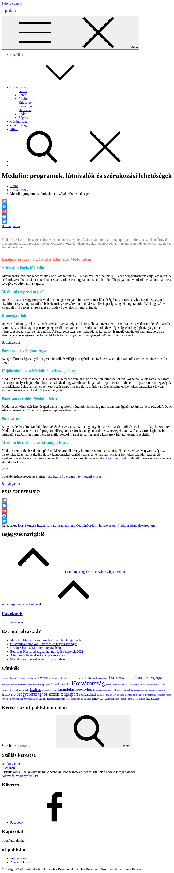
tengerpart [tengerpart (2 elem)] (98, 698)
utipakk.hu (9, 10)
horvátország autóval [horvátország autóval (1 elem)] (136, 685)
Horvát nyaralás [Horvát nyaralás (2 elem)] (61, 684)
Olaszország (18, 125)
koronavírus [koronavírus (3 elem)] (83, 690)
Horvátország (51, 87)
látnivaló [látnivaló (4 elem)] (9, 694)
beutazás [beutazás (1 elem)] (5, 678)
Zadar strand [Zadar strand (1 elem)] (126, 699)
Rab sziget (26, 106)
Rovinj (23, 98)
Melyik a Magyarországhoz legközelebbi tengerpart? (45, 640)
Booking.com (11, 226)
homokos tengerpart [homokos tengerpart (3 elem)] (149, 678)
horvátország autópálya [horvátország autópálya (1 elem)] (116, 685)
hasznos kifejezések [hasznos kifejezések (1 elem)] (61, 678)
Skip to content (12, 3)
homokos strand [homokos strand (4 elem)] (122, 677)
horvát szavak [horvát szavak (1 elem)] (153, 685)
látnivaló (69, 525)
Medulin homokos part (102, 525)
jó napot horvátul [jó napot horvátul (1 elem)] (49, 690)
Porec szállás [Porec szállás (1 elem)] (29, 699)
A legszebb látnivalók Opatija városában (37, 655)
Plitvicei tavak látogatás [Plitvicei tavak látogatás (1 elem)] (154, 695)
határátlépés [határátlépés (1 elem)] (103, 678)
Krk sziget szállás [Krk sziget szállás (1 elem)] (139, 690)
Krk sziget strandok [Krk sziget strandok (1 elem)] (121, 690)
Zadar (22, 114)
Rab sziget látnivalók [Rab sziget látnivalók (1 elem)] (56, 699)
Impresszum (18, 858)
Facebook (12, 613)
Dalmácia (25, 110)
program (149, 525)
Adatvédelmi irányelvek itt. (20, 776)
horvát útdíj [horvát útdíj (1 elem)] (24, 690)
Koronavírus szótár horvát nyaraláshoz (36, 648)
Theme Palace (131, 869)
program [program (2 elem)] (41, 698)
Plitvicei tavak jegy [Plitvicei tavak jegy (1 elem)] (133, 695)
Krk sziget (25, 102)
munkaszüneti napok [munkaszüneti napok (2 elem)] (91, 694)
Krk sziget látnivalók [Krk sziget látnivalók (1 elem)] (102, 690)
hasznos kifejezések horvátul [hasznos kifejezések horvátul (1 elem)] (84, 678)
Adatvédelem (19, 862)
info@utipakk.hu (13, 840)
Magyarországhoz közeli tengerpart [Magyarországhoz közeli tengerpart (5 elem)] (47, 694)
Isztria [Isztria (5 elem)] (35, 689)
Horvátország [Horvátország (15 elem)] (88, 683)
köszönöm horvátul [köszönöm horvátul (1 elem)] (156, 690)
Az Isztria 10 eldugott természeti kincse (74, 476)
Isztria (23, 91)
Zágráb (23, 117)
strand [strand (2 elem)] (87, 698)
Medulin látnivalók (130, 525)
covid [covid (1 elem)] (36, 678)
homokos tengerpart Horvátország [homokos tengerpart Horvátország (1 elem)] (17, 685)
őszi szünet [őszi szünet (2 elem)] (152, 698)
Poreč (22, 95)
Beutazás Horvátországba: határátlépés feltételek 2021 (46, 651)
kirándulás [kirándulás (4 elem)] (66, 689)
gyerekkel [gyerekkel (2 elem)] (45, 677)
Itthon (14, 129)
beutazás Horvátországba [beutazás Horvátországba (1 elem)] (21, 678)
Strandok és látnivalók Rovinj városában (37, 659)
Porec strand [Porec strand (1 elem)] (17, 699)
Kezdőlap (16, 55)
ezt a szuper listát (114, 458)
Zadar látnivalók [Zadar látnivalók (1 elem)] (112, 699)
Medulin (81, 525)
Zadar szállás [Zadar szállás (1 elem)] (139, 699)
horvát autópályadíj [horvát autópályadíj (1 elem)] (42, 685)
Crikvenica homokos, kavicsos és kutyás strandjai (43, 644)
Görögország (19, 121)
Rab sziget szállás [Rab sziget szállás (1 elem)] (75, 699)
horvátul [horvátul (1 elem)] (14, 690)
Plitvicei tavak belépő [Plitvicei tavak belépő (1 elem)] (114, 695)
